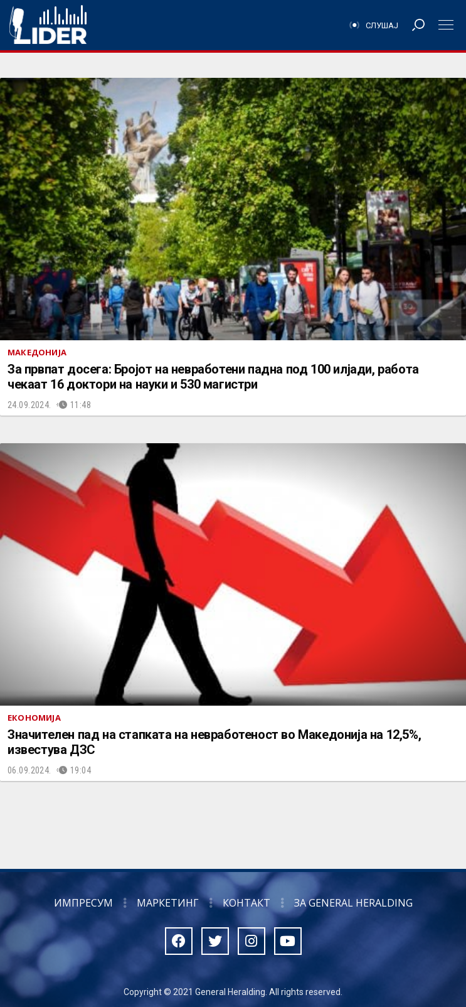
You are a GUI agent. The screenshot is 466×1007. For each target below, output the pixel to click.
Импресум (83, 903)
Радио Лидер (48, 25)
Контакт (246, 903)
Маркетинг (168, 903)
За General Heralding (353, 903)
